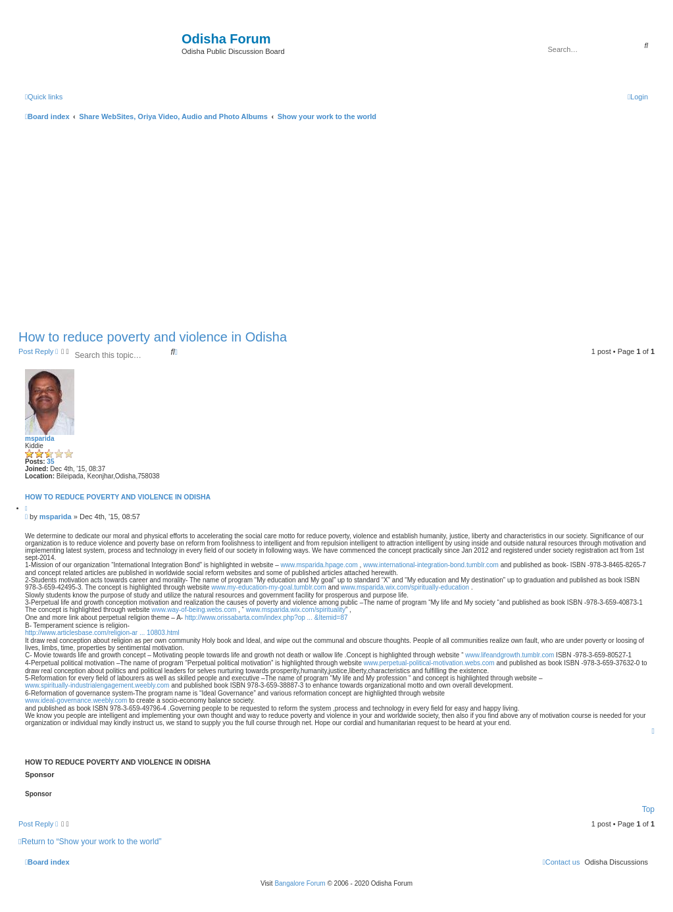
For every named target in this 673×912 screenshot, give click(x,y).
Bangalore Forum (299, 883)
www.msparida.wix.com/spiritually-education (405, 587)
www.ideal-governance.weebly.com (76, 700)
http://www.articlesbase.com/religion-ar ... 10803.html (102, 632)
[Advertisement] (336, 222)
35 (50, 461)
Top (648, 809)
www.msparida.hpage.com (319, 565)
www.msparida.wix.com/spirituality (295, 609)
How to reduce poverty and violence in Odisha (152, 337)
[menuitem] (638, 97)
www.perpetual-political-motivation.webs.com (429, 663)
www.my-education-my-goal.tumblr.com (268, 587)
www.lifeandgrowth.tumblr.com (509, 655)
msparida (39, 438)
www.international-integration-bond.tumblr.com (431, 565)
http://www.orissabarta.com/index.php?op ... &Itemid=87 (266, 617)
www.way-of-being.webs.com (193, 609)
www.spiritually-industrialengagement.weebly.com (97, 685)
